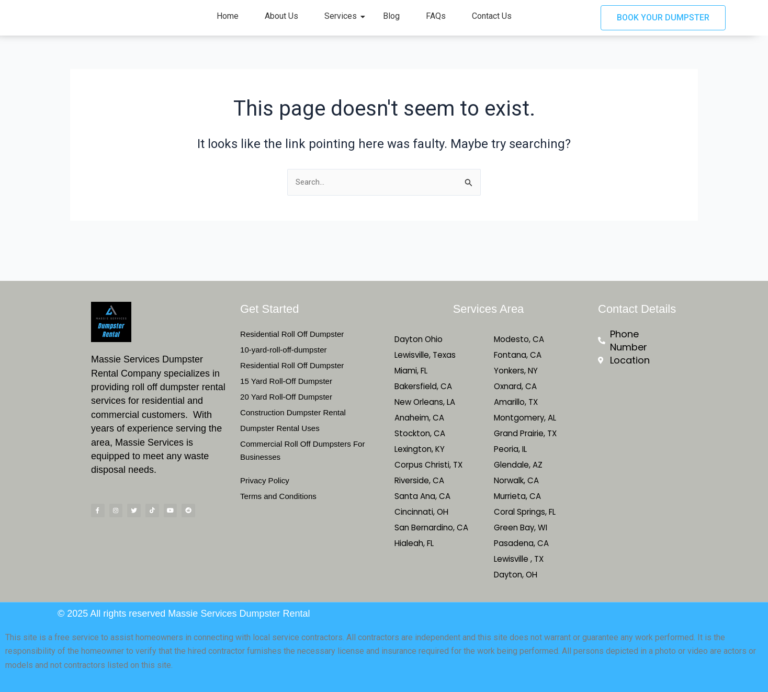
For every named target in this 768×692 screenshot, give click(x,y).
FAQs (436, 23)
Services (344, 23)
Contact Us (492, 23)
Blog (391, 23)
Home (228, 23)
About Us (281, 23)
